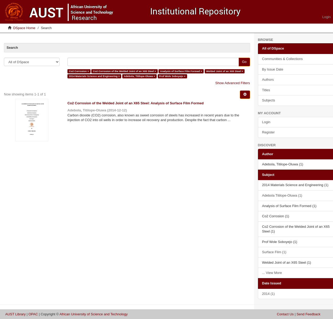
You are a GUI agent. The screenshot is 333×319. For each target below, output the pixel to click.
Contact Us (285, 314)
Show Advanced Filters (232, 83)
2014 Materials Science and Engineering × (94, 76)
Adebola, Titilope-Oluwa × (139, 76)
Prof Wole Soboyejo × (172, 76)
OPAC (33, 314)
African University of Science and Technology (94, 314)
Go (244, 62)
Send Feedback (308, 314)
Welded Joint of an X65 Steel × (224, 71)
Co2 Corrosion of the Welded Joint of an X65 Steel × (124, 71)
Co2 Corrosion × (79, 71)
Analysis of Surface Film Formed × (181, 71)
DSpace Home (24, 28)
